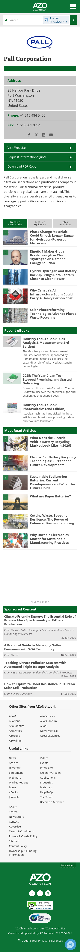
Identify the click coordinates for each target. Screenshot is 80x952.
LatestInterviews (65, 223)
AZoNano (14, 721)
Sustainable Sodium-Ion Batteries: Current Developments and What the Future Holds (52, 482)
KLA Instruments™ (21, 693)
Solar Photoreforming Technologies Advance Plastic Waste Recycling (53, 313)
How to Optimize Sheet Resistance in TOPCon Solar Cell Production (39, 686)
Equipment (16, 772)
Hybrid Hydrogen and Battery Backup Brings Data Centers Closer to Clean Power (53, 275)
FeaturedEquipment (40, 223)
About (12, 807)
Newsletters (16, 816)
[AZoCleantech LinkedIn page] (32, 893)
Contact (14, 821)
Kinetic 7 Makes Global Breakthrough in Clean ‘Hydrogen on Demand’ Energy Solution (48, 257)
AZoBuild (14, 735)
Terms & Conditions (21, 831)
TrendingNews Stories (15, 223)
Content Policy (18, 846)
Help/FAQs (46, 792)
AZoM (12, 716)
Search (13, 812)
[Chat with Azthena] (70, 944)
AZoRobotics (16, 726)
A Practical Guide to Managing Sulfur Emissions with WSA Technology (33, 647)
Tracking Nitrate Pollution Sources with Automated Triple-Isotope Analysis (35, 664)
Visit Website (16, 148)
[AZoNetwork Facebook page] (40, 893)
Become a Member (52, 802)
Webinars (15, 777)
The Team (46, 797)
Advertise (15, 826)
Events (44, 763)
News (12, 758)
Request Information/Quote (27, 157)
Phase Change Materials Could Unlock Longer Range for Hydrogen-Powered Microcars (52, 237)
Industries (46, 782)
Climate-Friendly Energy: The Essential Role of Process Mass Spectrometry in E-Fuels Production (40, 620)
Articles (13, 763)
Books (12, 787)
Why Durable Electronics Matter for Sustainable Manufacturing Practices (49, 539)
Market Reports (18, 782)
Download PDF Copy (21, 166)
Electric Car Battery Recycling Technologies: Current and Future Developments (53, 461)
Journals (14, 797)
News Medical (49, 731)
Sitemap (14, 841)
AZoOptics (15, 731)
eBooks (13, 792)
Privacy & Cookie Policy (23, 836)
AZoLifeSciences (50, 735)
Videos (44, 758)
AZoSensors (47, 716)
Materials (46, 787)
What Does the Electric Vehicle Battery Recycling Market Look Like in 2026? (50, 442)
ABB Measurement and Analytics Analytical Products (41, 672)
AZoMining (15, 740)
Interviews (46, 768)
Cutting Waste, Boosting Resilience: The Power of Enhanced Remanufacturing (52, 519)
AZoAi (43, 726)
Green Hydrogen (50, 772)
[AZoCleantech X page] (48, 893)
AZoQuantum (48, 721)
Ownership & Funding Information (23, 852)
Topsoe (15, 655)
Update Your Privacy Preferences (40, 940)
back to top (68, 865)
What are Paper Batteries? (50, 496)
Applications (48, 777)
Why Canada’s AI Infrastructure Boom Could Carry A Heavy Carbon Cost (51, 294)
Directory (14, 768)
